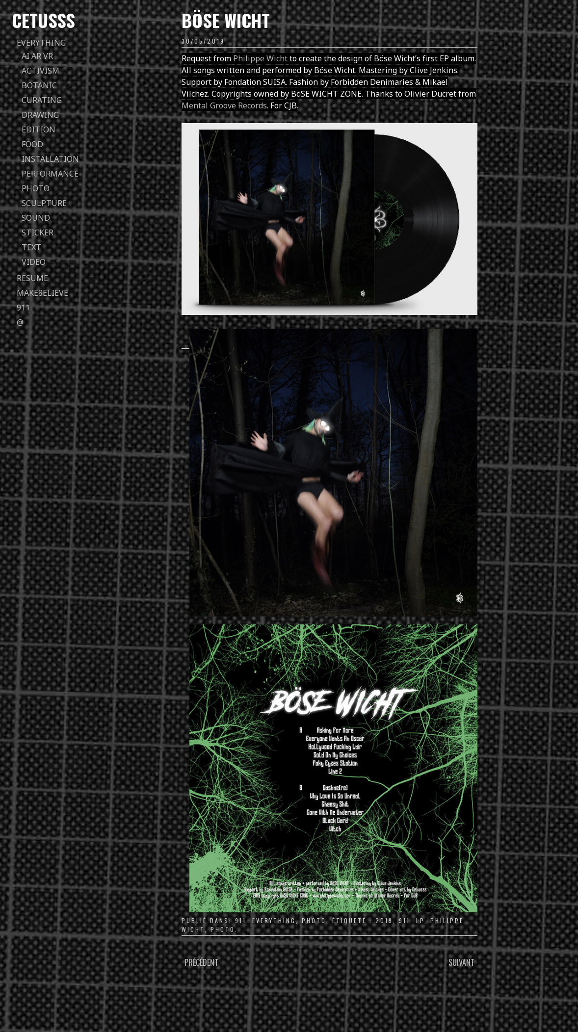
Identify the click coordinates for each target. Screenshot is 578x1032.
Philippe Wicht (260, 58)
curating (42, 100)
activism (40, 70)
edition (38, 129)
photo (36, 188)
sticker (37, 232)
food (32, 144)
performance (50, 173)
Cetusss (43, 20)
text (31, 247)
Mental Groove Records (224, 105)
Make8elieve (42, 292)
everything (41, 42)
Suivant (461, 962)
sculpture (44, 203)
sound (36, 217)
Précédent (201, 962)
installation (50, 159)
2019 (384, 920)
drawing (40, 114)
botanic (39, 85)
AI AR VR (37, 56)
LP (420, 920)
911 (23, 307)
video (34, 262)
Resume (32, 278)
